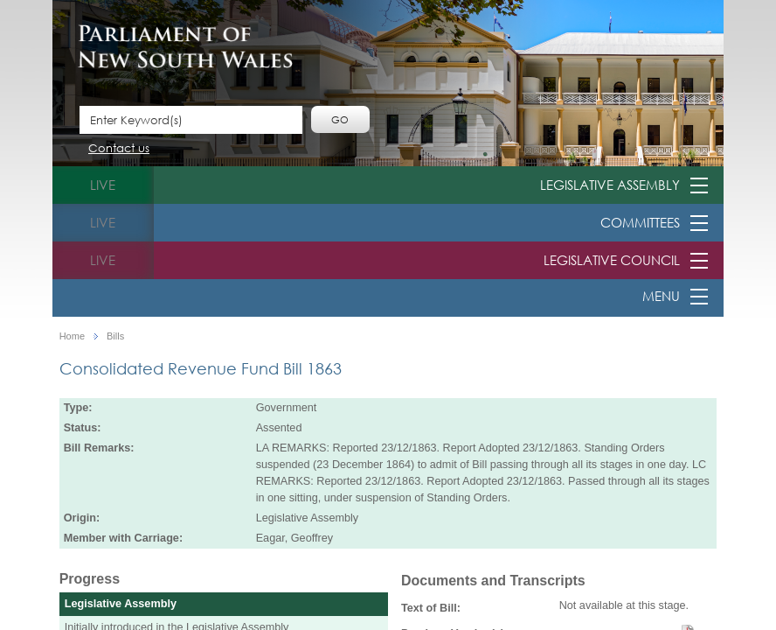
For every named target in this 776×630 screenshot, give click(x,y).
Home (72, 336)
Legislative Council (612, 260)
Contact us (118, 149)
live (102, 184)
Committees (640, 222)
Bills (115, 336)
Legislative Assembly (610, 184)
